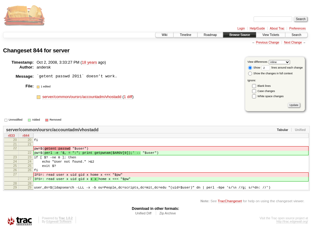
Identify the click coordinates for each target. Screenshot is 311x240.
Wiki (164, 35)
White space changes (271, 96)
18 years (89, 62)
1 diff (128, 96)
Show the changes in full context (270, 73)
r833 (11, 136)
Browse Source (239, 35)
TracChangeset (230, 211)
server (61, 50)
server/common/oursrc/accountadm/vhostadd (82, 96)
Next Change (293, 42)
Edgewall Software (58, 231)
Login (241, 28)
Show (254, 67)
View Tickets (270, 35)
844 (38, 50)
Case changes (266, 91)
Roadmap (210, 35)
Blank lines (264, 85)
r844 (25, 136)
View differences (258, 61)
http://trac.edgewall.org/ (292, 231)
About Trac (277, 28)
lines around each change (282, 67)
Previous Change (267, 42)
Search (296, 35)
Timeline (185, 35)
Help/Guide (257, 28)
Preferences (297, 28)
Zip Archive (167, 223)
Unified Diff (143, 223)
